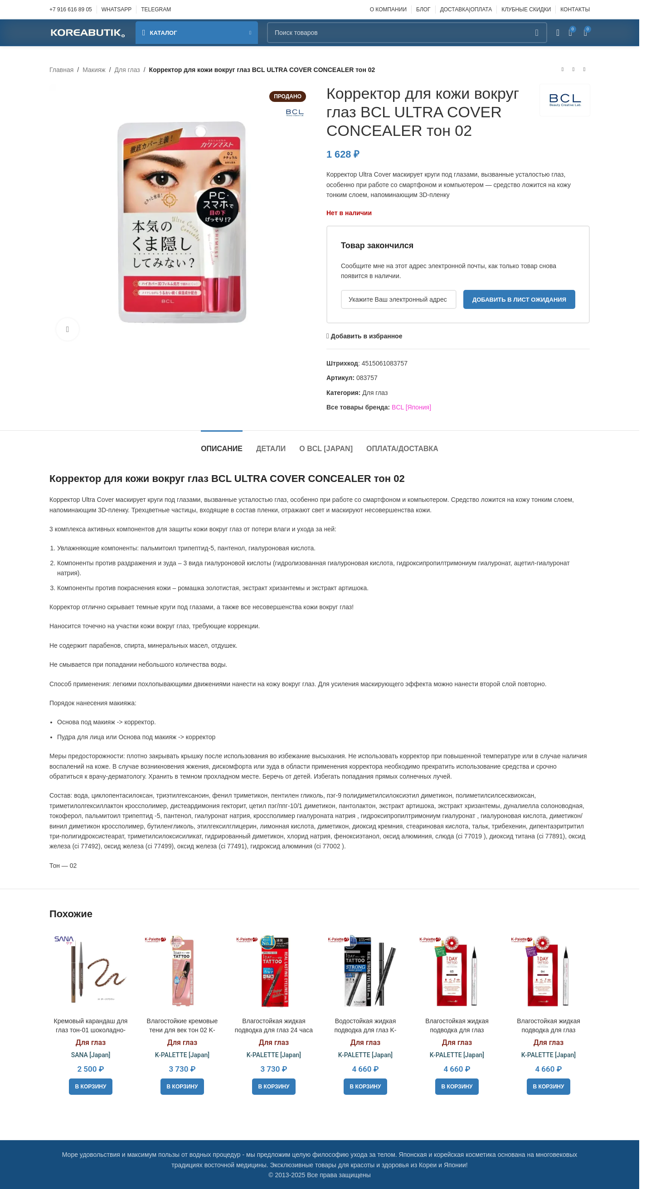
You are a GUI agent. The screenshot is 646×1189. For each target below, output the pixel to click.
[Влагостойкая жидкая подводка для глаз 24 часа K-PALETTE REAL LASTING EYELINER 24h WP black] (274, 971)
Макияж (94, 69)
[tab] (222, 444)
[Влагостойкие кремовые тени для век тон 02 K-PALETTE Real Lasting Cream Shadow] (182, 971)
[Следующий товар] (584, 69)
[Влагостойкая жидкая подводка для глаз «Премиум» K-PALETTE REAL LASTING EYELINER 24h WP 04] (548, 971)
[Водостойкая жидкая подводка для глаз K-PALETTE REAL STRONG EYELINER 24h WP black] (365, 971)
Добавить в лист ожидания (519, 299)
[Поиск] (407, 32)
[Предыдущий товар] (562, 69)
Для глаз (127, 69)
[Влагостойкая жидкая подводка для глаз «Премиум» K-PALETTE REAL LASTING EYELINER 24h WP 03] (457, 971)
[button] (91, 1086)
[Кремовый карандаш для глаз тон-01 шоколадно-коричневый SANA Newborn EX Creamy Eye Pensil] (90, 971)
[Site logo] (87, 32)
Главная (61, 69)
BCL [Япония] (411, 407)
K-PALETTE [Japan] (182, 1055)
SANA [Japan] (91, 1055)
